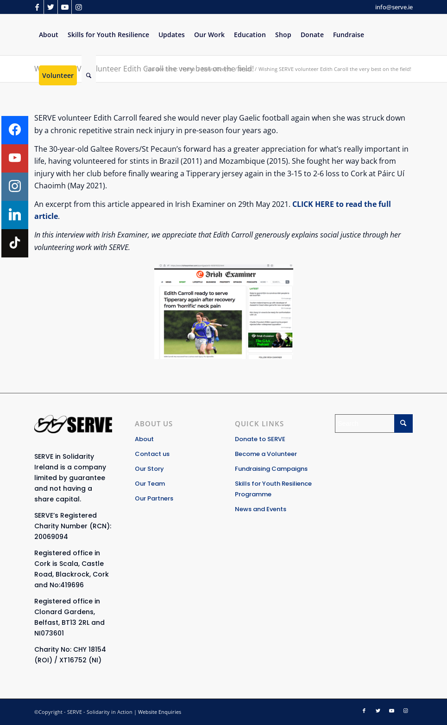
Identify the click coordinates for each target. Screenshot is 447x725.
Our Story (149, 468)
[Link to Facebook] (37, 7)
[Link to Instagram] (79, 7)
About (144, 439)
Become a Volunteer (266, 453)
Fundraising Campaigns (271, 468)
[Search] (89, 75)
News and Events (260, 509)
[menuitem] (48, 34)
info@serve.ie (394, 7)
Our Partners (154, 498)
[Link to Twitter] (50, 7)
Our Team (150, 483)
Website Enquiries (159, 711)
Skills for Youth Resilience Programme (273, 489)
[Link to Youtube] (64, 7)
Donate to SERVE (260, 439)
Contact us (152, 453)
